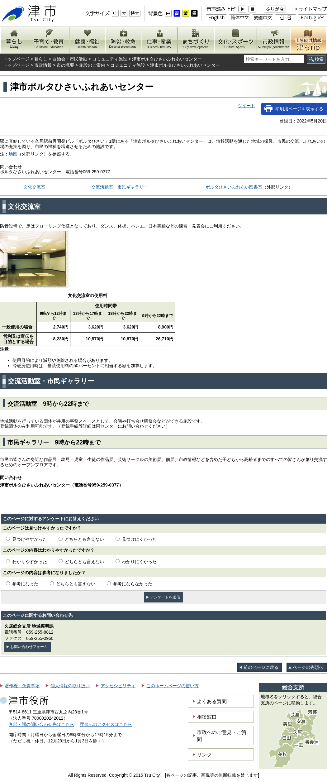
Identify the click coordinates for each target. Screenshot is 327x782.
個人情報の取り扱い (70, 685)
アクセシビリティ (118, 685)
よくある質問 (212, 701)
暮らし (40, 58)
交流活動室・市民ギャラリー (119, 187)
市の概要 (65, 65)
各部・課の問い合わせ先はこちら (41, 724)
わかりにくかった (139, 561)
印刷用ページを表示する (299, 108)
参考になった (25, 583)
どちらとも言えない (84, 539)
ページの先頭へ (308, 667)
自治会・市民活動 (69, 58)
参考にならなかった (132, 583)
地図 (13, 153)
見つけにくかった (139, 539)
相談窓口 (207, 717)
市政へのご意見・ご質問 (222, 735)
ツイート (246, 105)
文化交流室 (34, 187)
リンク (204, 754)
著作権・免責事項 (22, 685)
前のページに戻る (261, 667)
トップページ (16, 58)
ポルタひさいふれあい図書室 (234, 187)
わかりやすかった (29, 561)
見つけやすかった (29, 539)
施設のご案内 (92, 65)
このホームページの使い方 (172, 685)
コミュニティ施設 (109, 58)
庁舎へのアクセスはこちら (106, 724)
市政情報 (43, 65)
